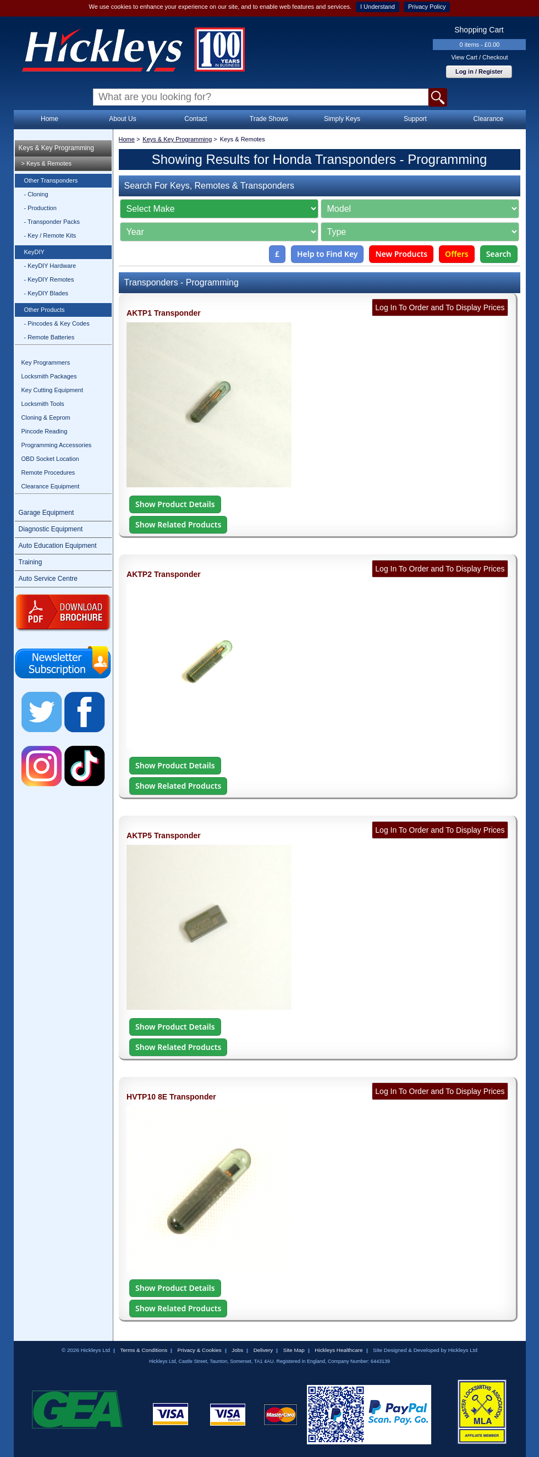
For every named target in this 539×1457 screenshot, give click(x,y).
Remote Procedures (48, 472)
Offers (457, 254)
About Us (122, 119)
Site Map (294, 1350)
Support (415, 119)
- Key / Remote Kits (50, 235)
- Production (40, 208)
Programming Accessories (56, 445)
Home (49, 119)
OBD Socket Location (50, 458)
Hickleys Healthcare (338, 1350)
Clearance (489, 119)
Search (499, 254)
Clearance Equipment (50, 486)
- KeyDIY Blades (46, 293)
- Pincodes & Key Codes (57, 323)
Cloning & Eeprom (45, 417)
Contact (195, 119)
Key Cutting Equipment (52, 390)
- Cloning (36, 194)
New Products (401, 254)
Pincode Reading (44, 431)
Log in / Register (479, 71)
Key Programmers (45, 362)
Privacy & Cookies (200, 1350)
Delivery (263, 1350)
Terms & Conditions (143, 1350)
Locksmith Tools (42, 403)
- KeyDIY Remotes (49, 279)
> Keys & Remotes (46, 163)
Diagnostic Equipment (51, 529)
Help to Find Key (327, 254)
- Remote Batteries (49, 337)
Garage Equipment (46, 512)
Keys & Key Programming (56, 148)
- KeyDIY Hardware (50, 265)
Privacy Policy (427, 6)
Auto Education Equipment (58, 545)
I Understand (377, 6)
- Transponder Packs (52, 221)
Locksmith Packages (49, 376)
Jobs (237, 1350)
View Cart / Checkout (479, 57)
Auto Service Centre (48, 578)
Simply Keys (342, 119)
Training (30, 562)
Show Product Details (175, 504)
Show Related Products (178, 524)
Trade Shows (269, 119)
